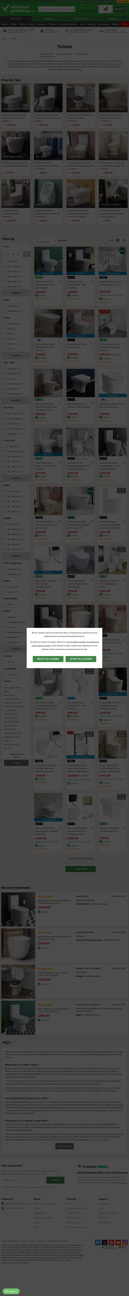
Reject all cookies (48, 659)
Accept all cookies (81, 659)
